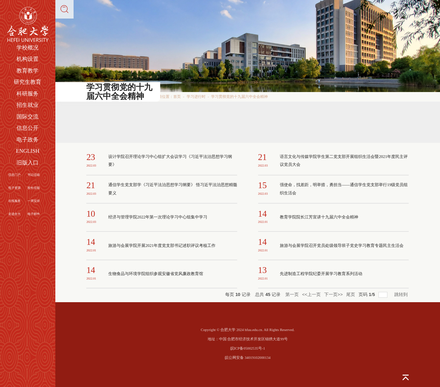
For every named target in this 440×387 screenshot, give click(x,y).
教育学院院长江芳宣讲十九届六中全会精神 (319, 217)
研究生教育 (27, 82)
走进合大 (14, 214)
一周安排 (34, 201)
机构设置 (27, 59)
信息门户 (14, 175)
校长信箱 (34, 188)
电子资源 (14, 188)
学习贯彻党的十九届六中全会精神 (239, 96)
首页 (177, 96)
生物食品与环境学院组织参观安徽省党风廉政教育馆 (155, 273)
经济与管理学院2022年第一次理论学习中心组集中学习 (157, 217)
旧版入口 (27, 163)
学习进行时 (196, 96)
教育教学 (27, 70)
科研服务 (27, 93)
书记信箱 (34, 175)
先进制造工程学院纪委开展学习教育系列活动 (321, 273)
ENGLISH (27, 151)
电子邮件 (34, 214)
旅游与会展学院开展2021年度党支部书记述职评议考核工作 (162, 245)
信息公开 (27, 128)
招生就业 (27, 105)
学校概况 (27, 47)
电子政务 (27, 140)
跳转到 (401, 294)
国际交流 (27, 116)
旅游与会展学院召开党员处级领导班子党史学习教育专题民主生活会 (342, 245)
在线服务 (14, 201)
